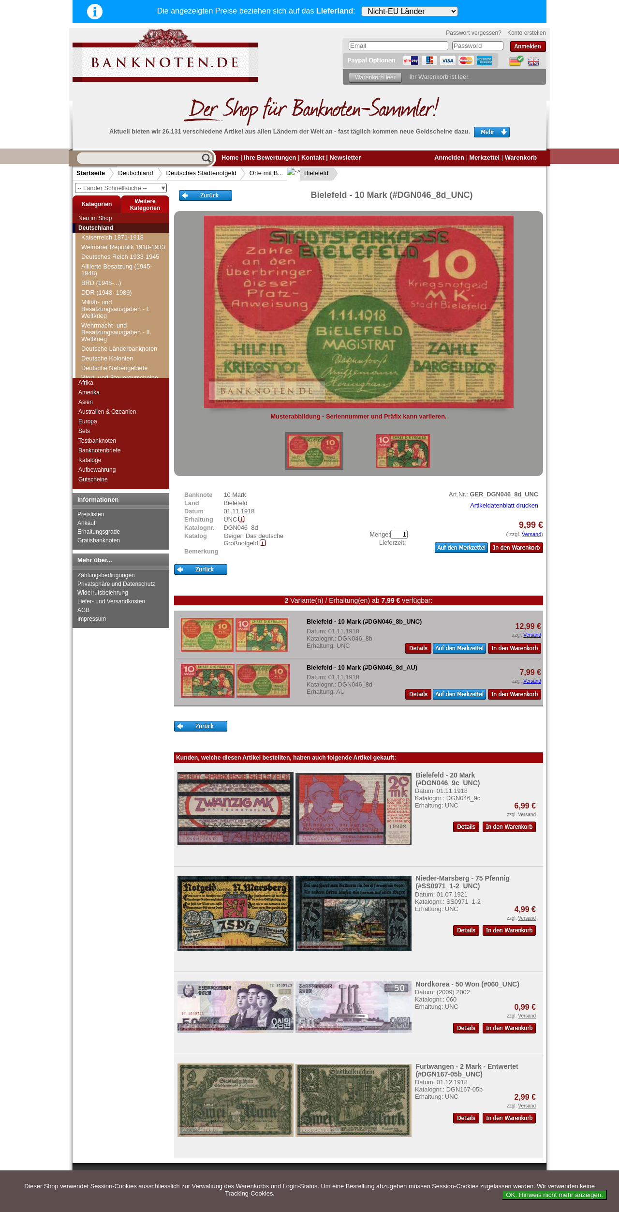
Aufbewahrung (97, 469)
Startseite (90, 173)
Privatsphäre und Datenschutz (116, 584)
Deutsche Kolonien (107, 358)
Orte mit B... (266, 173)
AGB (83, 610)
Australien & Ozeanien (107, 411)
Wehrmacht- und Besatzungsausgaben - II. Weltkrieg (116, 332)
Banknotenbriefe (99, 450)
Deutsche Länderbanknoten (119, 348)
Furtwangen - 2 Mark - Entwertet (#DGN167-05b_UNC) (466, 1070)
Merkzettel (485, 157)
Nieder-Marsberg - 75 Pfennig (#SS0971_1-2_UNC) (462, 882)
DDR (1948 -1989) (106, 292)
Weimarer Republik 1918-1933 (123, 247)
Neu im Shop (95, 218)
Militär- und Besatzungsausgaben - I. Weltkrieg (115, 309)
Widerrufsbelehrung (102, 592)
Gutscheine (93, 479)
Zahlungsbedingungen (106, 575)
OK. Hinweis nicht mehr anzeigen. (554, 1194)
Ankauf (86, 523)
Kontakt (312, 157)
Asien (85, 402)
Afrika (85, 382)
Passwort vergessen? (473, 33)
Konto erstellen (526, 33)
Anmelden (449, 157)
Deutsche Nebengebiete (114, 368)
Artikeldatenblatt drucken (504, 505)
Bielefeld (308, 173)
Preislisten (90, 514)
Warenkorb (521, 157)
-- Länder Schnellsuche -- (121, 188)
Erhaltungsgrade (98, 531)
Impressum (91, 618)
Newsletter (345, 157)
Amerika (89, 392)
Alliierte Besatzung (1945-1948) (116, 270)
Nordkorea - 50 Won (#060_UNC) (467, 984)
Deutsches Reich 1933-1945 (120, 256)
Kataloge (89, 460)
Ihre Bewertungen (270, 157)
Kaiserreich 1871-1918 (112, 237)
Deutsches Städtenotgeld (201, 173)
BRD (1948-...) (101, 282)
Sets (84, 431)
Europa (87, 421)
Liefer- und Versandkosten (111, 601)
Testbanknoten (97, 440)
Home (230, 157)
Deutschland (135, 173)
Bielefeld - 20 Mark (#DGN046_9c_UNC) (447, 779)
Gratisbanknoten (98, 540)
